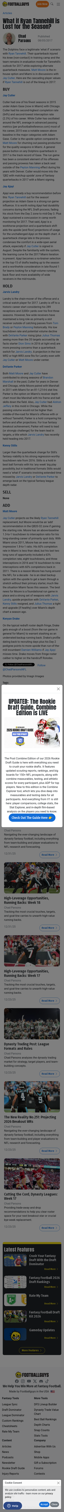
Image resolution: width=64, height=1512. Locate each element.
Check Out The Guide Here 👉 (32, 818)
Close (55, 1504)
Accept (44, 1504)
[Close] (58, 1483)
